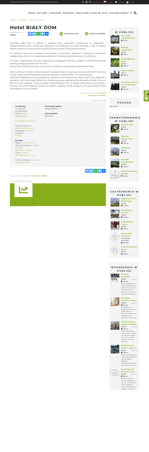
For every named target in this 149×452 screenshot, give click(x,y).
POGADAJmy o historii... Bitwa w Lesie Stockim (128, 347)
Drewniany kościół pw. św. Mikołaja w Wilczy (129, 84)
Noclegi (18, 136)
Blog (105, 13)
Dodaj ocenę (40, 176)
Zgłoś (103, 93)
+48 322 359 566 (25, 150)
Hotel (60, 109)
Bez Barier (68, 13)
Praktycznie (82, 13)
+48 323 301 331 (28, 143)
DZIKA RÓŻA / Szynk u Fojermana (127, 224)
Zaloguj (131, 2)
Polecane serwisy (119, 13)
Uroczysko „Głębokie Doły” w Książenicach (129, 38)
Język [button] (110, 2)
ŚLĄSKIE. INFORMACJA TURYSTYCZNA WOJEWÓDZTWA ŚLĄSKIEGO (34, 2)
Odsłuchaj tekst (69, 34)
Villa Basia (125, 148)
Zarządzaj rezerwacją (97, 95)
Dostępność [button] (96, 2)
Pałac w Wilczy (127, 71)
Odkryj (31, 13)
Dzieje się (96, 13)
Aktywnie (42, 13)
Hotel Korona (127, 125)
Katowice (113, 106)
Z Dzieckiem (55, 13)
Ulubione (120, 2)
